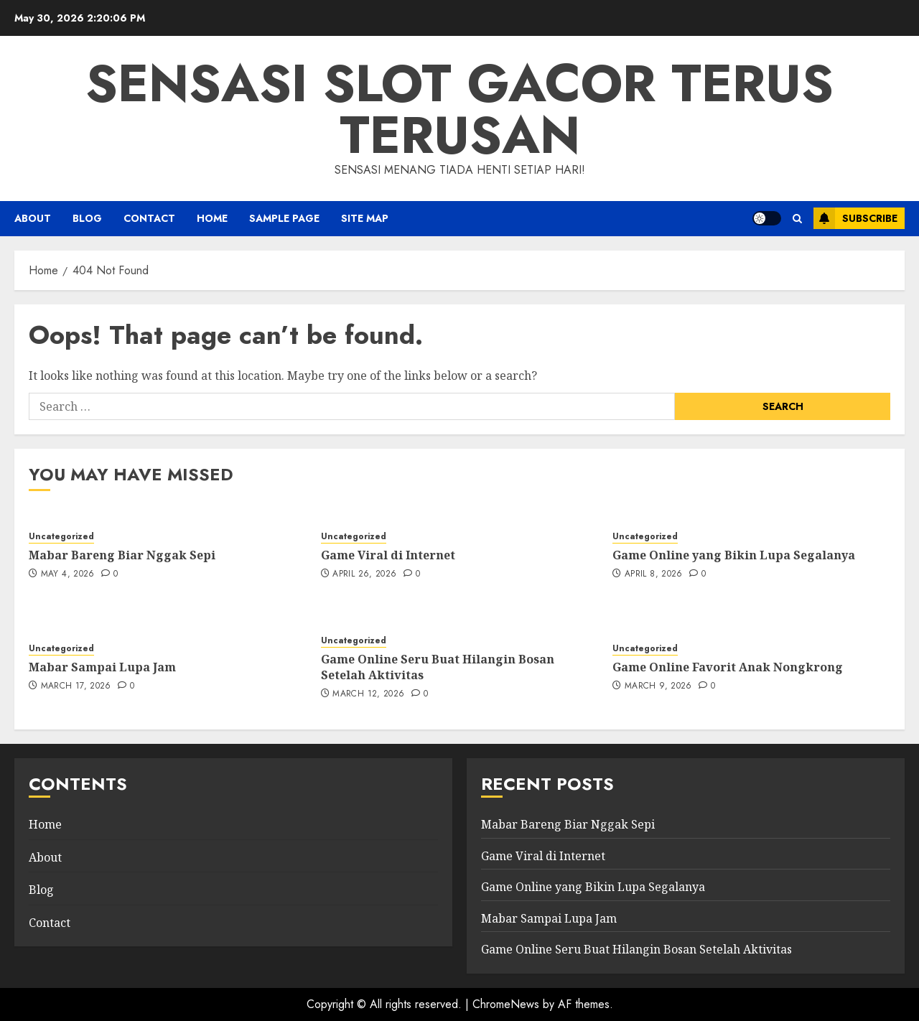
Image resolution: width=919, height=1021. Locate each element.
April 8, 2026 (654, 574)
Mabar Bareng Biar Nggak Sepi (122, 555)
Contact (149, 218)
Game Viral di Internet (388, 555)
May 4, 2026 (68, 574)
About (32, 218)
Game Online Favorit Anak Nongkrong (727, 667)
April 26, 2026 (364, 574)
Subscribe (855, 218)
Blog (87, 218)
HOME (212, 218)
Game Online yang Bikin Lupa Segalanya (733, 555)
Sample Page (284, 218)
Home (45, 824)
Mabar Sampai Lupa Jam (102, 667)
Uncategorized (61, 537)
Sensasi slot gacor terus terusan (459, 109)
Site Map (364, 218)
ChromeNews (505, 1004)
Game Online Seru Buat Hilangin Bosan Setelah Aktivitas (437, 667)
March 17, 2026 (76, 686)
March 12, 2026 (368, 694)
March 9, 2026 (658, 686)
